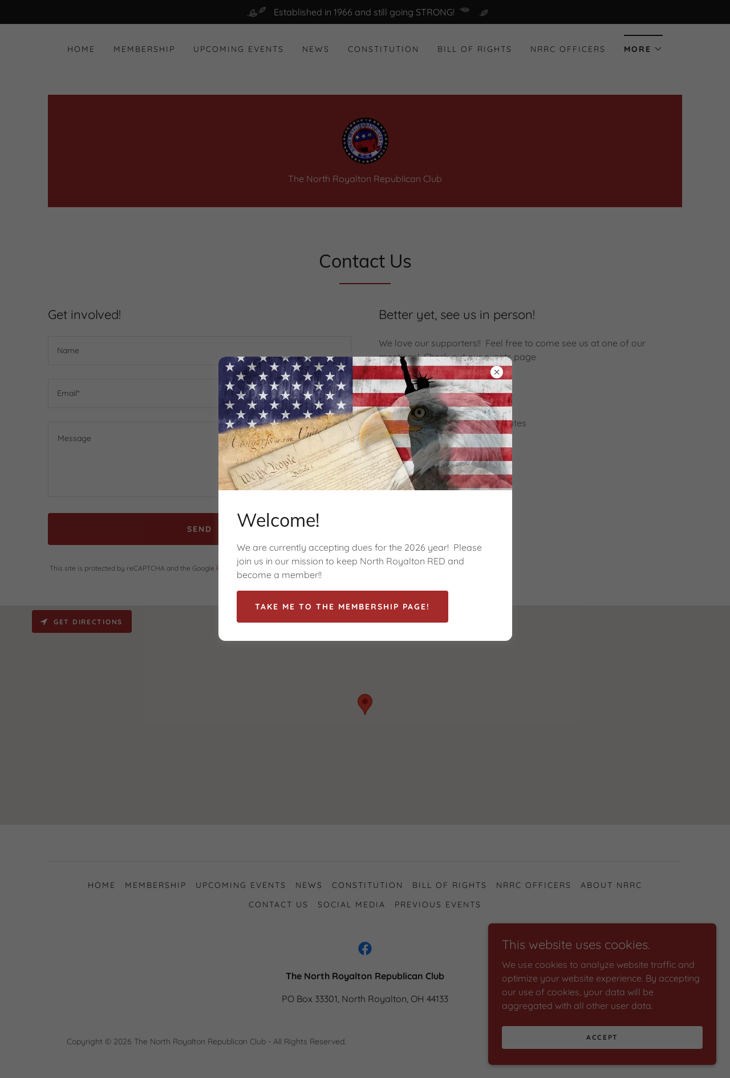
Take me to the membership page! (342, 606)
